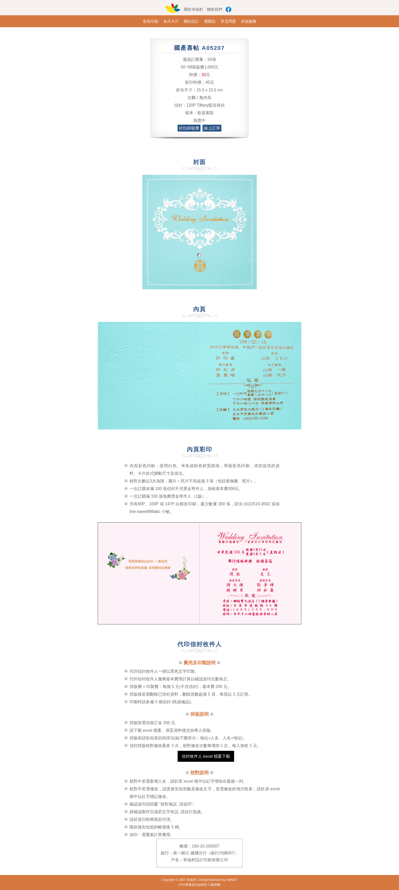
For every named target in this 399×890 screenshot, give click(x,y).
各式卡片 (171, 21)
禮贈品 (210, 21)
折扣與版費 (189, 128)
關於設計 (191, 21)
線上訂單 (212, 128)
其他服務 (248, 21)
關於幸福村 (193, 9)
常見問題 (228, 21)
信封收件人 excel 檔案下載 (206, 756)
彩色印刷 (150, 21)
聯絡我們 (214, 9)
